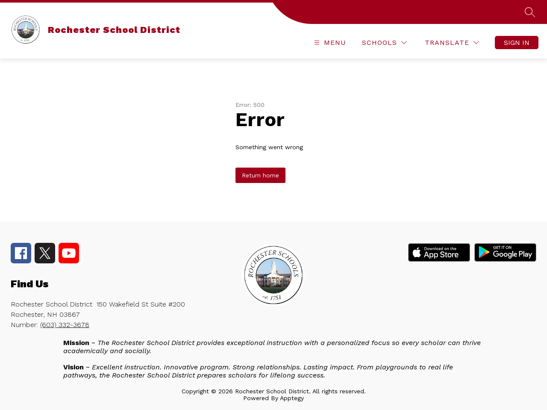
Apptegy (292, 398)
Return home (260, 175)
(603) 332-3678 (64, 325)
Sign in (516, 42)
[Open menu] (329, 42)
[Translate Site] (452, 42)
